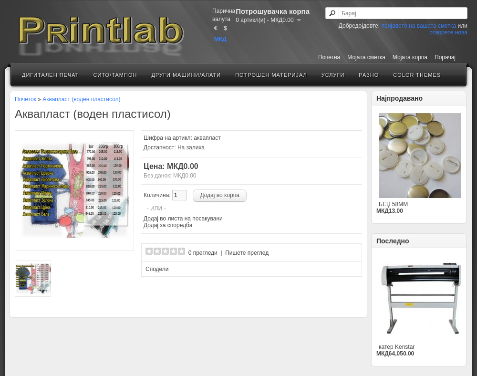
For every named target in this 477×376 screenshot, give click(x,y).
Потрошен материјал (271, 75)
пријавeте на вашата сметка (418, 25)
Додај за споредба (168, 225)
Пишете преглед (247, 253)
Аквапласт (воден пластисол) (81, 99)
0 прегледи (203, 253)
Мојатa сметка (366, 57)
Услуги (333, 75)
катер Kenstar (397, 347)
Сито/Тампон (115, 75)
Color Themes (417, 75)
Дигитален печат (50, 75)
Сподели (157, 269)
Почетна (329, 57)
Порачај (445, 57)
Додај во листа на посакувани (183, 218)
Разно (369, 75)
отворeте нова (448, 32)
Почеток (25, 99)
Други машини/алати (186, 75)
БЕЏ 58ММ (393, 204)
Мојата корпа (410, 57)
